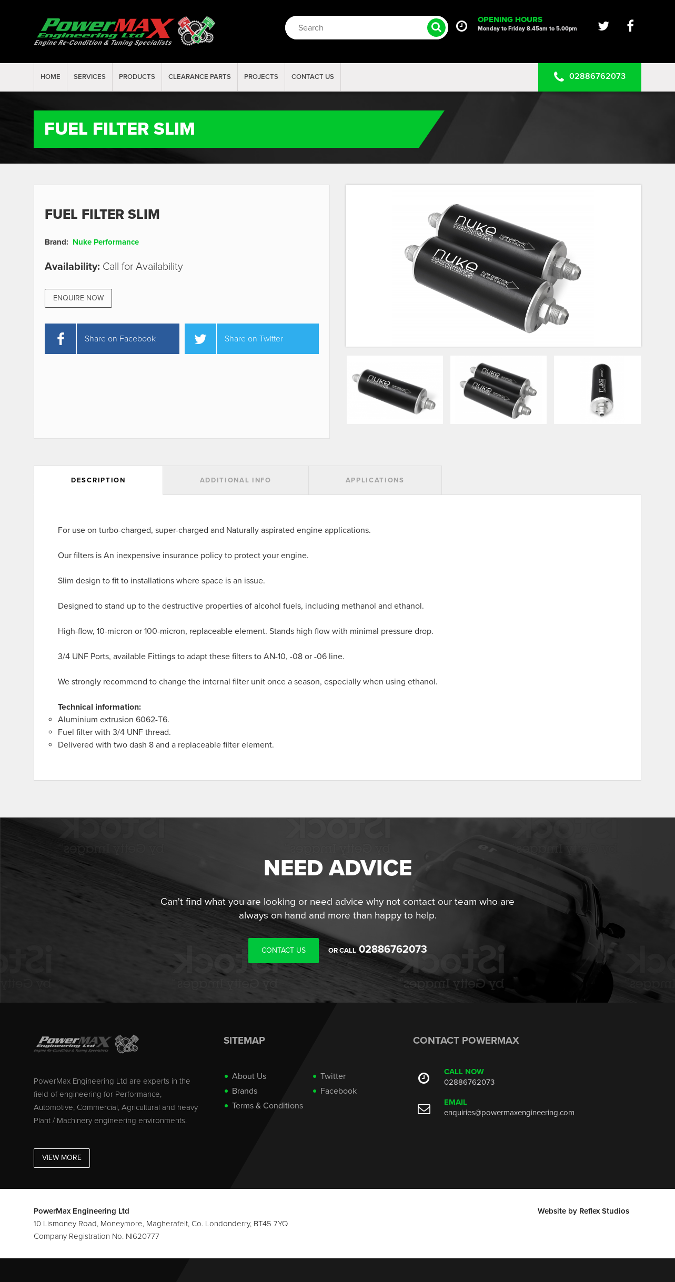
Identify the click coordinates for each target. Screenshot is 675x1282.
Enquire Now (78, 298)
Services (90, 77)
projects (261, 77)
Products (137, 77)
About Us (249, 1076)
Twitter (333, 1076)
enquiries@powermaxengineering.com (509, 1112)
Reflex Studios (604, 1211)
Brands (244, 1091)
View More (62, 1157)
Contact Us (312, 77)
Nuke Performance (106, 242)
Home (51, 77)
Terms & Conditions (267, 1106)
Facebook (338, 1091)
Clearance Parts (199, 77)
